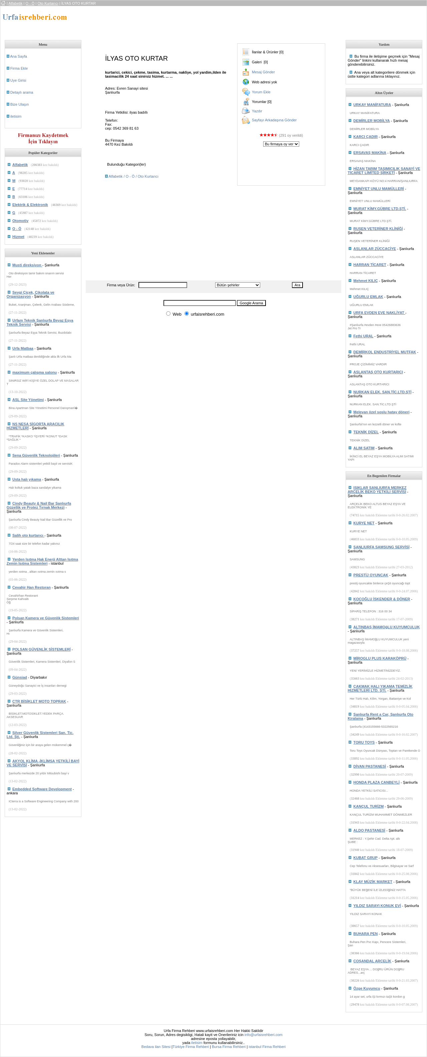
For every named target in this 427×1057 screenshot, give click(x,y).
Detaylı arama (21, 92)
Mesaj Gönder (263, 72)
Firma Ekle (19, 68)
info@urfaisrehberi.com (264, 1035)
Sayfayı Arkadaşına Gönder (274, 120)
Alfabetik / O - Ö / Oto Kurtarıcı (133, 176)
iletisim (16, 116)
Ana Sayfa (18, 56)
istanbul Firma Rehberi (267, 1047)
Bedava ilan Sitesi (155, 1047)
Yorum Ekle (261, 92)
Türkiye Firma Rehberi (190, 1047)
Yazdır (257, 111)
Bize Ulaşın (19, 104)
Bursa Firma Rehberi (229, 1047)
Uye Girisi (18, 80)
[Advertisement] (206, 21)
